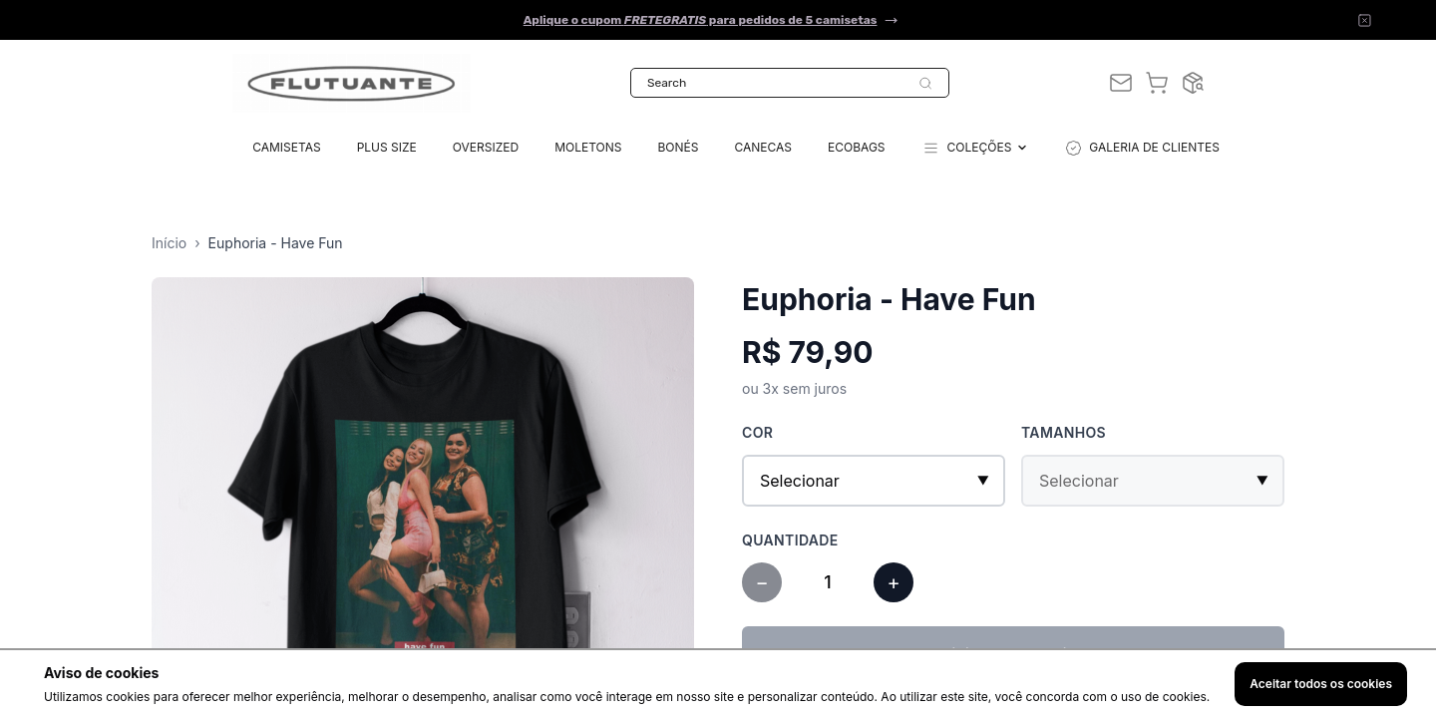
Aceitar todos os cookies (1321, 683)
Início (169, 242)
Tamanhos (1063, 432)
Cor (757, 432)
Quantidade (790, 540)
